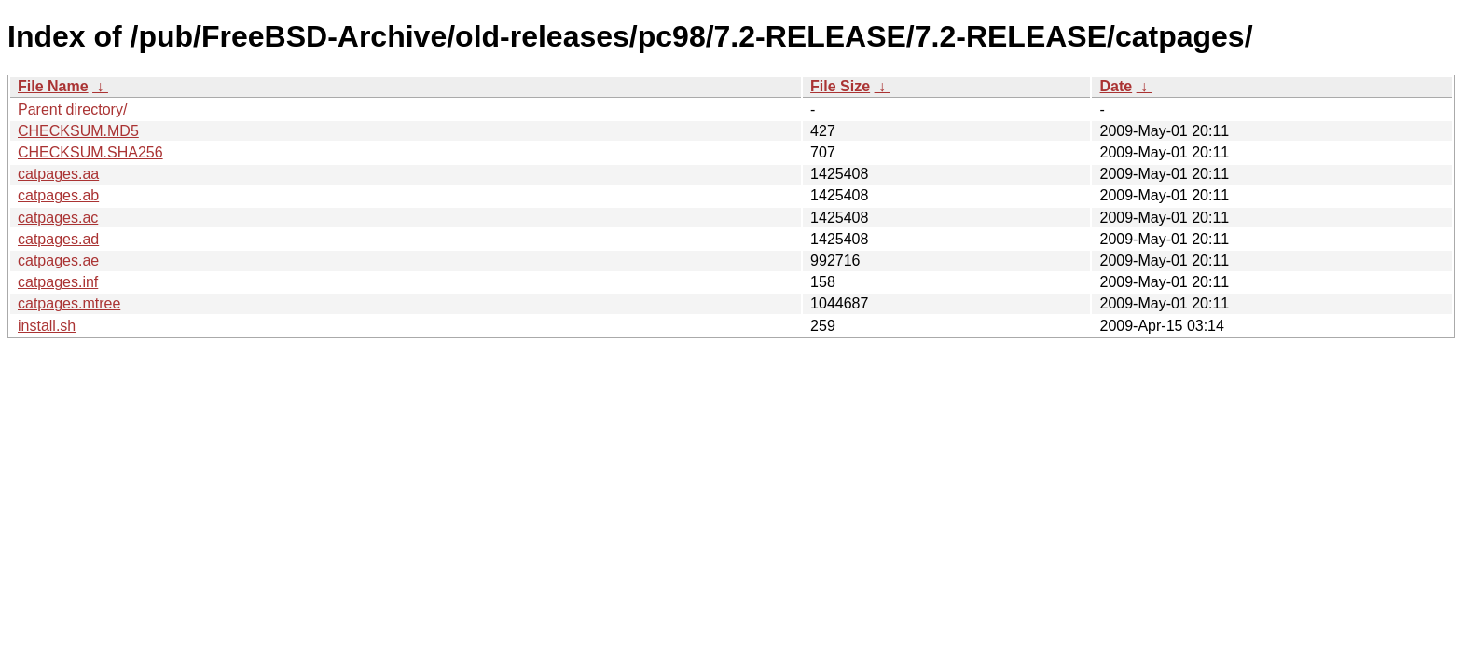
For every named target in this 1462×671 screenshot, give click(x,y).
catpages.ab (58, 195)
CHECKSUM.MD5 (78, 131)
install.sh (47, 326)
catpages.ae (58, 260)
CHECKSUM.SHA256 (90, 152)
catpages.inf (58, 282)
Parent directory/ (72, 109)
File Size (840, 86)
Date (1115, 86)
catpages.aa (58, 174)
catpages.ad (58, 239)
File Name (53, 86)
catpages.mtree (69, 303)
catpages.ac (58, 218)
